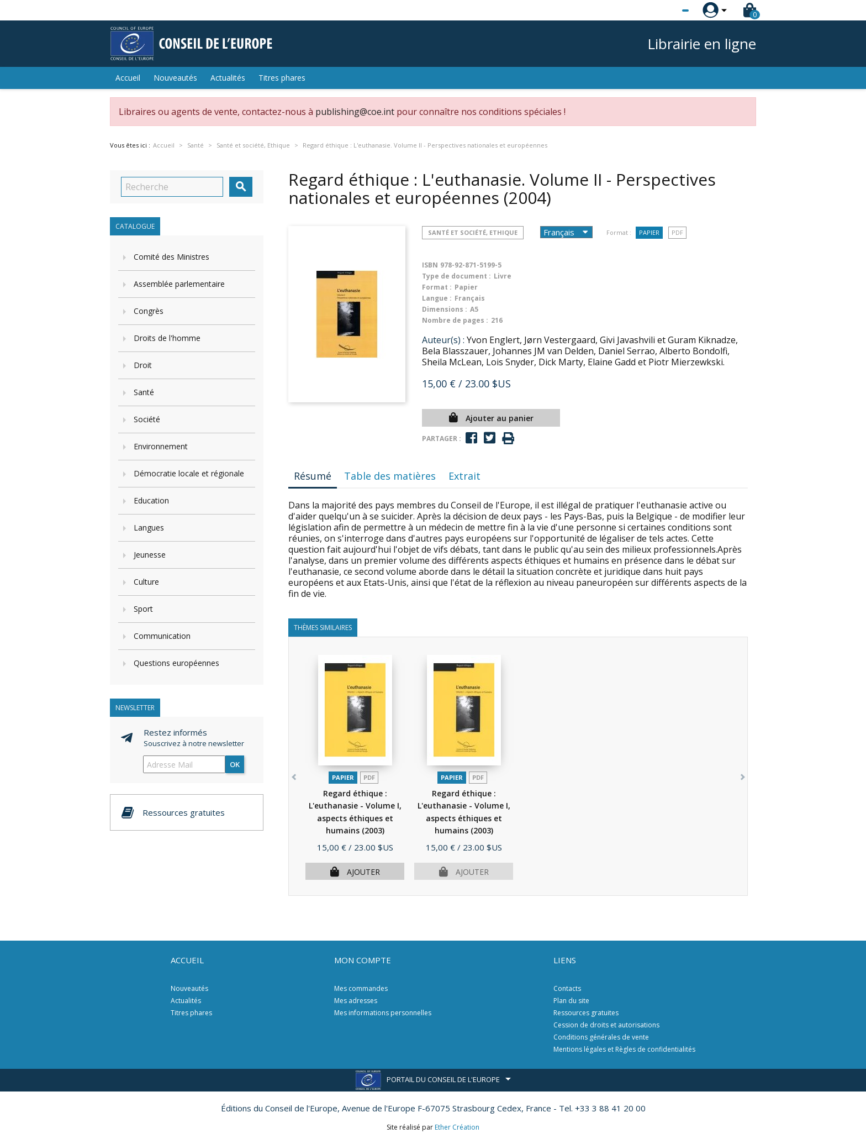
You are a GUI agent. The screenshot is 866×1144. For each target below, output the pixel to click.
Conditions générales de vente (601, 1037)
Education (151, 500)
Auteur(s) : (443, 339)
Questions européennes (176, 663)
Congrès (148, 311)
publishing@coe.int (354, 112)
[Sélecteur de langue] (663, 10)
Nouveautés (175, 77)
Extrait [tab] (464, 475)
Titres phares (281, 77)
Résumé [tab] (312, 475)
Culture (146, 581)
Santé (144, 392)
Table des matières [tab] (390, 475)
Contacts (567, 988)
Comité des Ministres (171, 256)
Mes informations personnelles (382, 1012)
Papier (649, 232)
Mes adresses (355, 1000)
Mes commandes (361, 988)
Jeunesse (150, 554)
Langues (149, 527)
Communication (162, 636)
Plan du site (571, 1000)
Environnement (161, 446)
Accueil (127, 77)
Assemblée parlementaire (179, 284)
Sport (143, 609)
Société (147, 419)
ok (235, 764)
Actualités (227, 77)
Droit (143, 365)
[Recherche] (172, 187)
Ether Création (457, 1127)
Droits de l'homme (167, 338)
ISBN (430, 265)
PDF (677, 232)
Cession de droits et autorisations (606, 1025)
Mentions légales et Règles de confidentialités (624, 1049)
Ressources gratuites (586, 1012)
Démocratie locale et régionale (189, 473)
